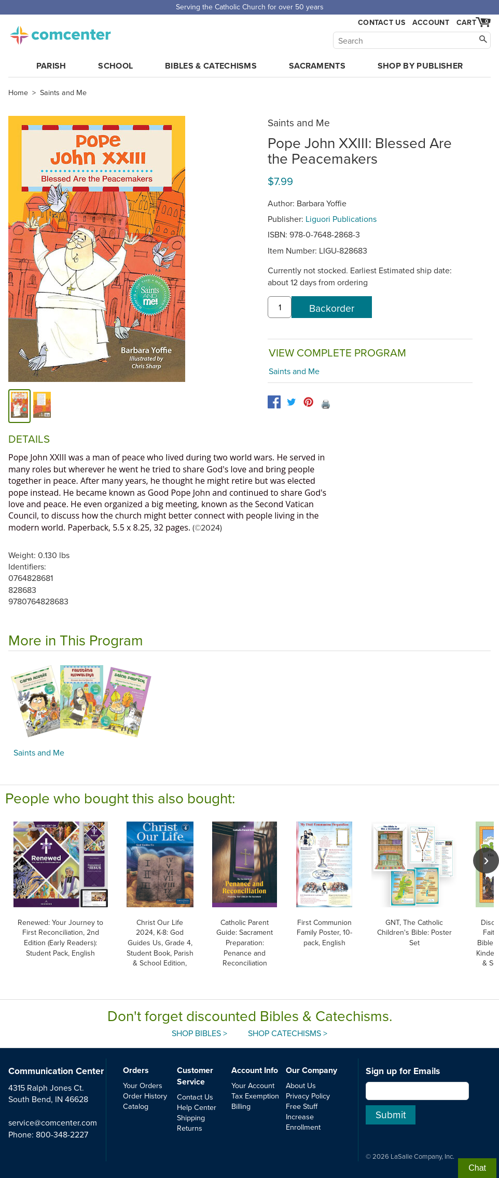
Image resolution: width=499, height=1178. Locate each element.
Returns (189, 1127)
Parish (51, 66)
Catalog (135, 1106)
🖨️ (326, 403)
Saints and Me (63, 92)
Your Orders (142, 1085)
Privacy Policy (308, 1095)
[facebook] (274, 401)
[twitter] (291, 401)
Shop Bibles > (199, 1033)
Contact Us (381, 23)
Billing (241, 1106)
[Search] (412, 40)
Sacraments (317, 66)
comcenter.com (60, 32)
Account (430, 22)
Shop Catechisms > (287, 1033)
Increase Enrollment (303, 1121)
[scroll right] (486, 860)
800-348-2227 (62, 1134)
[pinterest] (308, 401)
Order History (145, 1095)
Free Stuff (301, 1106)
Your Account (252, 1085)
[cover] (19, 406)
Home (18, 92)
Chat (477, 1167)
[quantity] (280, 307)
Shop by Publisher (420, 66)
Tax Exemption (255, 1095)
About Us (301, 1085)
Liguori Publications (341, 218)
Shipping (191, 1117)
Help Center (196, 1107)
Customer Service (195, 1076)
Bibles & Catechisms (211, 66)
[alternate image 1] (42, 406)
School (115, 66)
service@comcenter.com (52, 1122)
